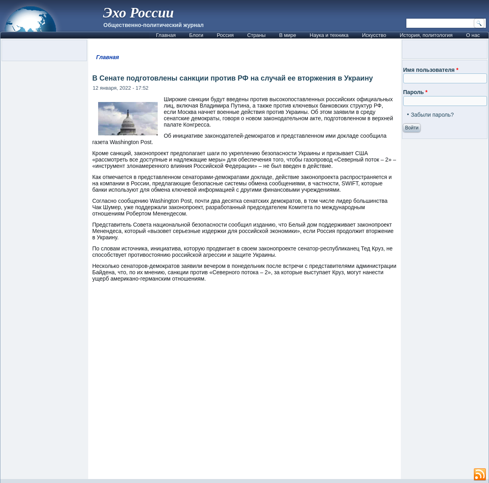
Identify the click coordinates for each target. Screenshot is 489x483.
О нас (473, 35)
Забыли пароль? (432, 115)
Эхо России (138, 13)
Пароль (415, 92)
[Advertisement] (244, 384)
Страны (256, 35)
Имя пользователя (430, 70)
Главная (166, 35)
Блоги (196, 35)
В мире (287, 35)
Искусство (374, 35)
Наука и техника (329, 35)
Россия (225, 35)
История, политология (426, 35)
